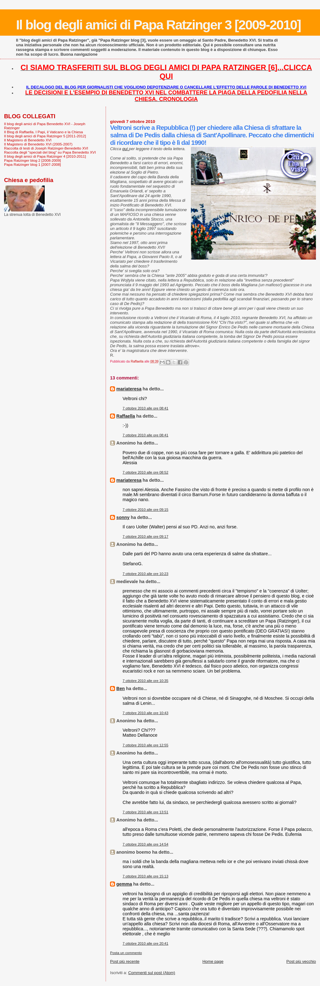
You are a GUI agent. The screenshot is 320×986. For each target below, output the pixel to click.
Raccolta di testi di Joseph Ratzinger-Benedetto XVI (46, 148)
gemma (124, 884)
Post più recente (124, 961)
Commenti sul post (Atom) (151, 972)
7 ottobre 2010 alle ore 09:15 (145, 509)
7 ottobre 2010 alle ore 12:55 (145, 745)
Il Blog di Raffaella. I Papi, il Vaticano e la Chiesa (43, 132)
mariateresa (128, 388)
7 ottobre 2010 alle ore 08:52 (145, 472)
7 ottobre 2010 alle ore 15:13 (145, 876)
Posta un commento (126, 953)
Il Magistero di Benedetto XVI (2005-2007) (38, 144)
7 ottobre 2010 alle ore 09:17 (145, 536)
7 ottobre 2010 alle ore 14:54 (145, 844)
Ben (120, 688)
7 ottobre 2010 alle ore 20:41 (145, 943)
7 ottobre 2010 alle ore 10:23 (145, 574)
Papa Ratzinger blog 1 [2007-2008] (32, 164)
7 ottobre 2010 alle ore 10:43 (145, 713)
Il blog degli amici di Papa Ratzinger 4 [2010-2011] (45, 156)
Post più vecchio (301, 961)
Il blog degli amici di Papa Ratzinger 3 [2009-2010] (158, 24)
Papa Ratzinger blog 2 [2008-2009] (32, 160)
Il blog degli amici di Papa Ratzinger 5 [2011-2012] (45, 136)
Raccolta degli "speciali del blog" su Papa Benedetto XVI (50, 152)
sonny (122, 517)
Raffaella (125, 416)
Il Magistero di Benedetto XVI (28, 140)
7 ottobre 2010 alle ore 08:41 (145, 408)
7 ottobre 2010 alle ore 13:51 (145, 812)
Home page (212, 961)
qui (125, 148)
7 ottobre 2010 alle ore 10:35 (145, 681)
